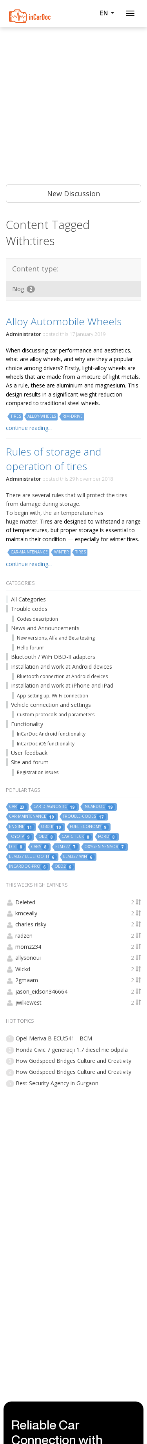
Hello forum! (31, 647)
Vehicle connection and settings (51, 704)
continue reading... (29, 428)
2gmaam (26, 980)
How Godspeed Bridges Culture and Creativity (73, 1060)
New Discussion (73, 193)
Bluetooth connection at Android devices (62, 676)
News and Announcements (45, 628)
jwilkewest (28, 1002)
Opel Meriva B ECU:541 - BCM (54, 1038)
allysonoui (28, 957)
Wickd (22, 969)
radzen (24, 935)
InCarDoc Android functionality (51, 733)
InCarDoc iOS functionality (45, 743)
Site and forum (30, 762)
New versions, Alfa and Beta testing (56, 637)
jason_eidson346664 (41, 991)
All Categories (28, 599)
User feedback (29, 752)
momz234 (28, 946)
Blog (23, 289)
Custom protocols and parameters (55, 714)
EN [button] (107, 13)
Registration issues (37, 772)
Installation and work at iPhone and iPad (62, 685)
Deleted (25, 902)
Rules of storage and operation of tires (53, 458)
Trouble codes (29, 608)
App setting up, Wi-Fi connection (52, 695)
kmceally (26, 913)
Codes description (37, 619)
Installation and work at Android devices (61, 666)
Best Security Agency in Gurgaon (57, 1083)
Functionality (27, 724)
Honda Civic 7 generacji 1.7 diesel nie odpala (72, 1049)
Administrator (23, 333)
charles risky (30, 924)
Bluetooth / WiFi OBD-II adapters (53, 656)
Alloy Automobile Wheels (64, 321)
